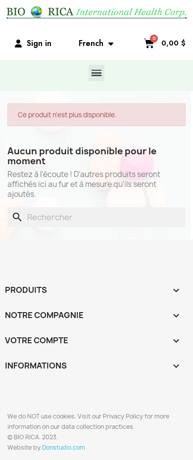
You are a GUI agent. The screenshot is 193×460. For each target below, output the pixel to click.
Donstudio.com (63, 447)
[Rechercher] (96, 217)
